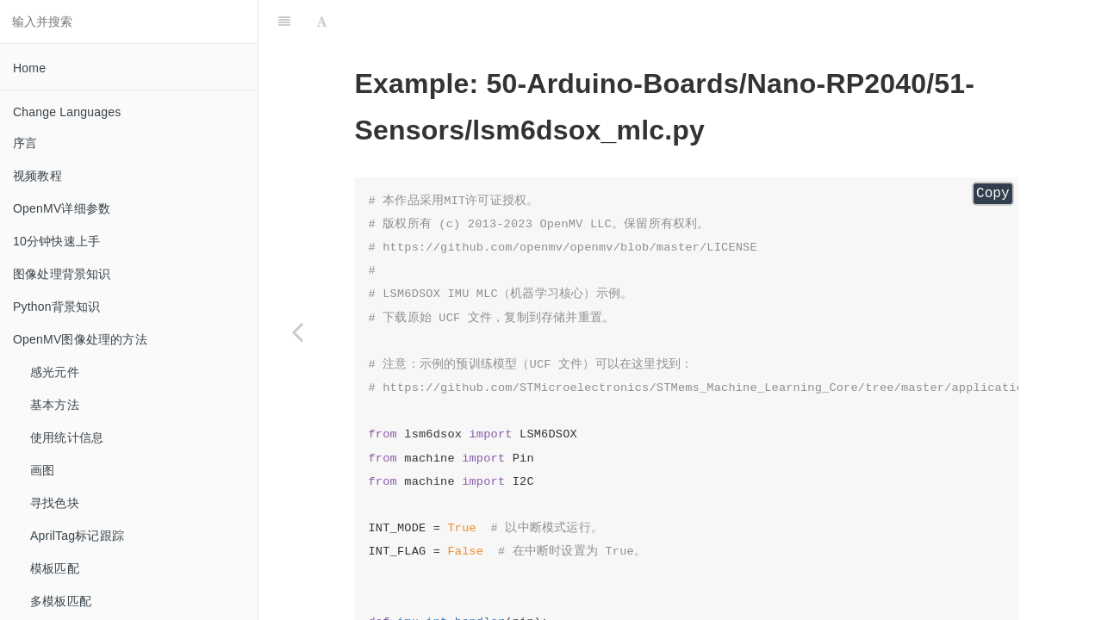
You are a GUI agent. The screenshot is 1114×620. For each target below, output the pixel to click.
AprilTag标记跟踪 (77, 535)
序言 (25, 143)
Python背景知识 (57, 306)
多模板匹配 (60, 601)
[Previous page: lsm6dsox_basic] (297, 331)
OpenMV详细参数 (61, 208)
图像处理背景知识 (62, 274)
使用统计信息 (66, 437)
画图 (42, 470)
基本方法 (54, 405)
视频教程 (37, 176)
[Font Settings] (321, 21)
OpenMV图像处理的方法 (80, 339)
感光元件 (54, 372)
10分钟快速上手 (56, 241)
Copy (992, 194)
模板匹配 (54, 568)
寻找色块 (54, 503)
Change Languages (67, 112)
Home (29, 68)
